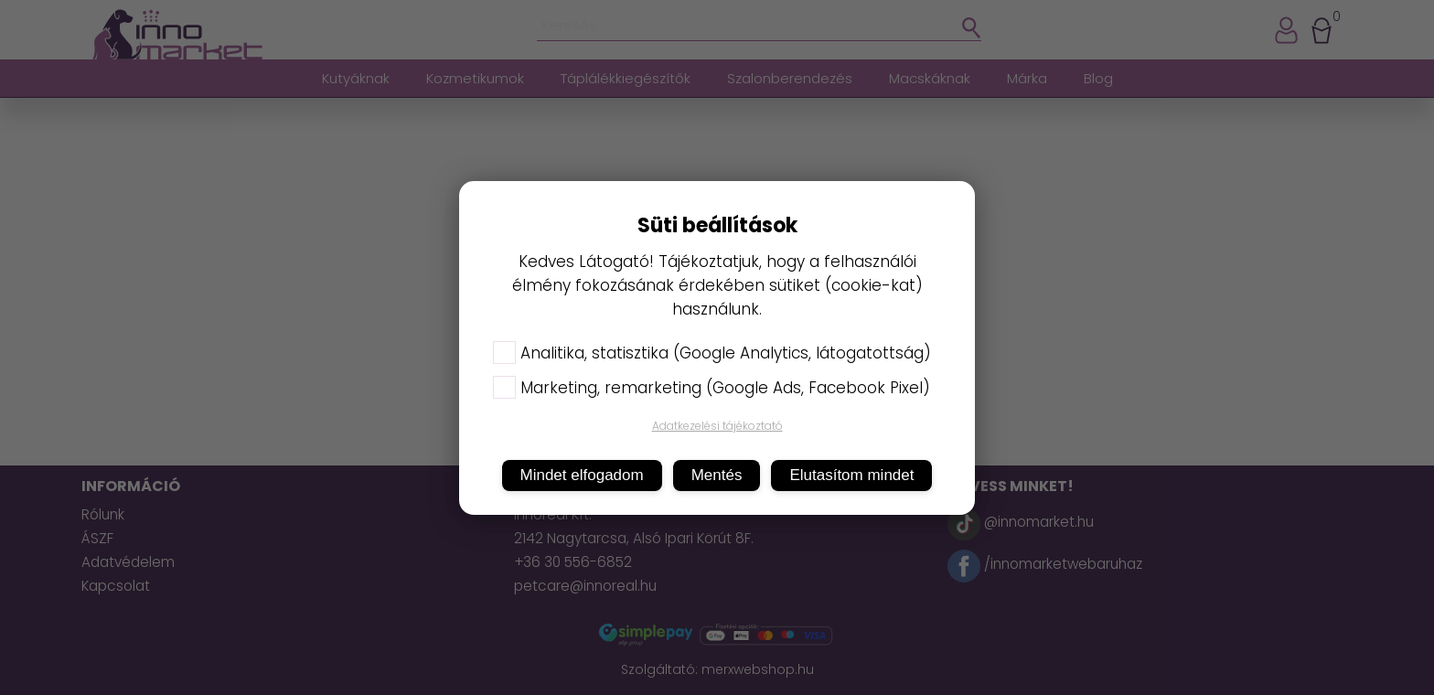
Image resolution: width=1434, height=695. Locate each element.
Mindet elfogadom (582, 475)
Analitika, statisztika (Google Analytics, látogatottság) (712, 353)
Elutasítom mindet (851, 475)
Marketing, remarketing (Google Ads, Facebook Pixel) (711, 388)
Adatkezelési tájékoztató (717, 425)
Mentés (717, 475)
